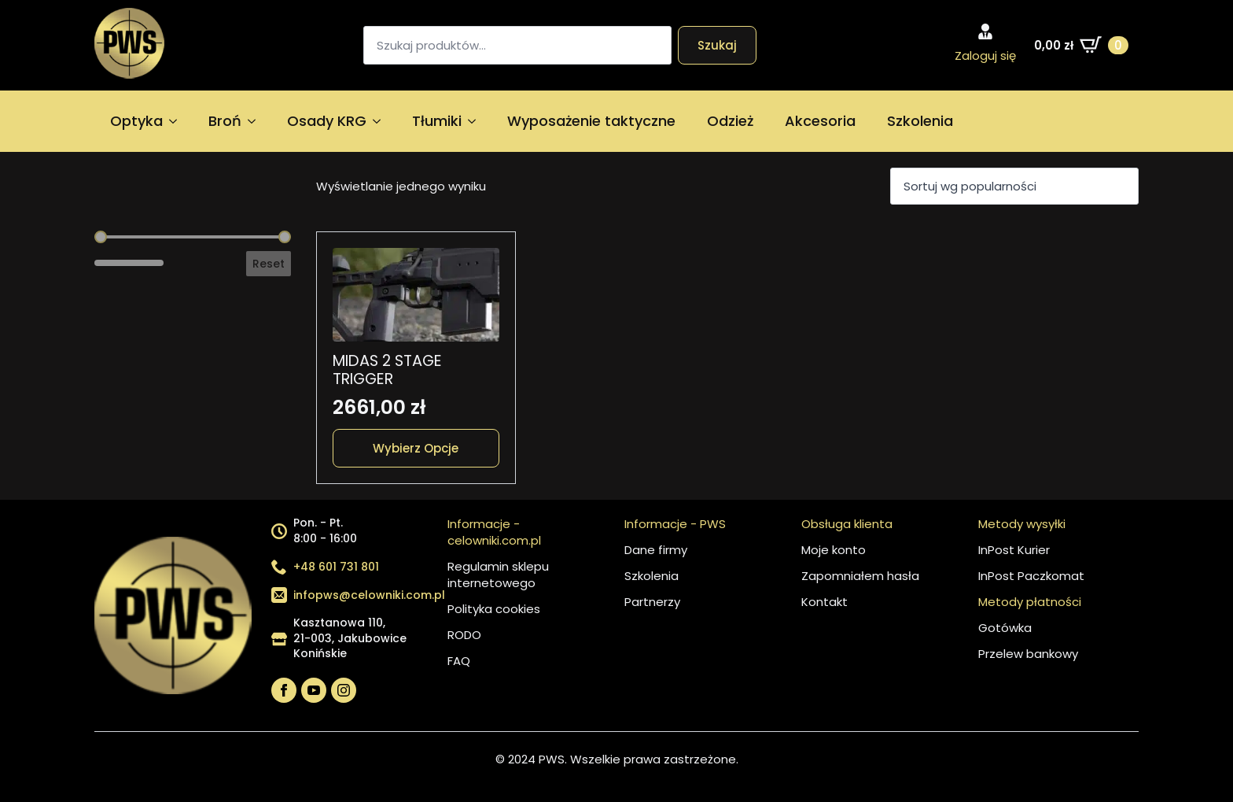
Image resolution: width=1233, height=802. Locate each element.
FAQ (458, 660)
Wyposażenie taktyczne (591, 121)
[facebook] (283, 690)
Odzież (730, 121)
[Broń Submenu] (256, 121)
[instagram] (343, 690)
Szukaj (717, 45)
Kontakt (824, 601)
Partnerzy (652, 601)
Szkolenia (920, 121)
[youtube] (313, 690)
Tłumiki (437, 121)
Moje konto (833, 549)
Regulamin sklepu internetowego (498, 574)
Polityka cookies (493, 609)
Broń (224, 121)
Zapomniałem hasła (860, 575)
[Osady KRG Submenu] (381, 121)
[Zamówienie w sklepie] (1014, 186)
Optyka (136, 121)
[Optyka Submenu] (178, 121)
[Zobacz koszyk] (1081, 45)
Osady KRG (326, 121)
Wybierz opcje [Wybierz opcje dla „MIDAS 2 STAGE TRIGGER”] (415, 448)
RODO (464, 634)
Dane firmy (655, 549)
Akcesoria (820, 121)
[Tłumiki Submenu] (476, 121)
